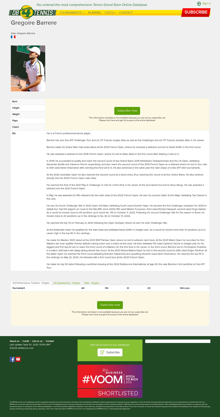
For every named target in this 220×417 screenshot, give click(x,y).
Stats (110, 12)
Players (94, 12)
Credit (26, 341)
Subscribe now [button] (127, 110)
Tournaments (71, 12)
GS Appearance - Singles (67, 283)
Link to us (37, 341)
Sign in (206, 3)
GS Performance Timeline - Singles (31, 283)
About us (14, 341)
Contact (126, 12)
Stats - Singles (91, 283)
